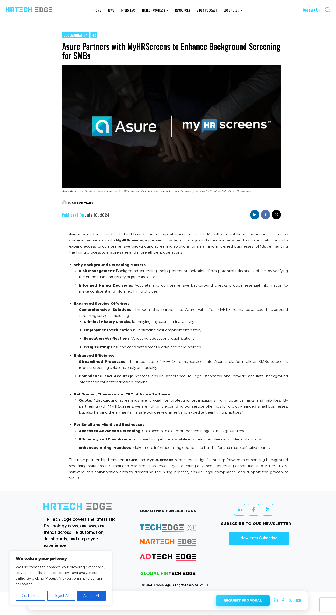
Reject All (61, 596)
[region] (60, 578)
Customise (30, 596)
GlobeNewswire (82, 202)
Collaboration (75, 35)
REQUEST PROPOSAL (243, 600)
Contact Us (311, 10)
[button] (327, 10)
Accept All (91, 596)
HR (93, 35)
